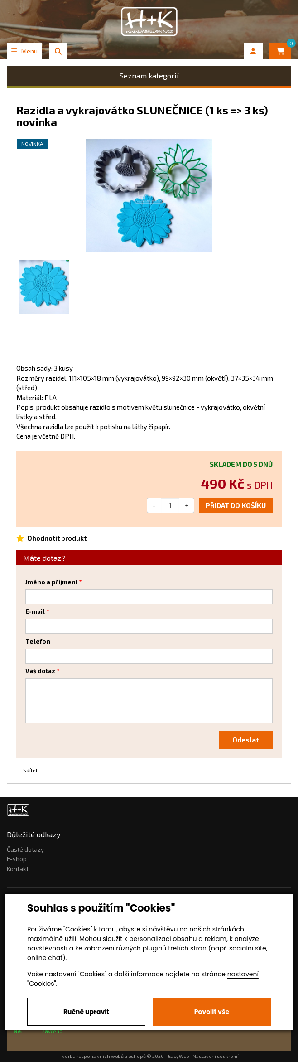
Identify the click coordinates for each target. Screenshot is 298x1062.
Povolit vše (211, 1011)
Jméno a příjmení (51, 582)
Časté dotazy (25, 849)
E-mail (35, 611)
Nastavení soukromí (215, 1056)
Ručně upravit (86, 1011)
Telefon (37, 641)
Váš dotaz (40, 670)
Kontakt (18, 869)
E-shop (17, 859)
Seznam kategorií (149, 75)
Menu (24, 51)
